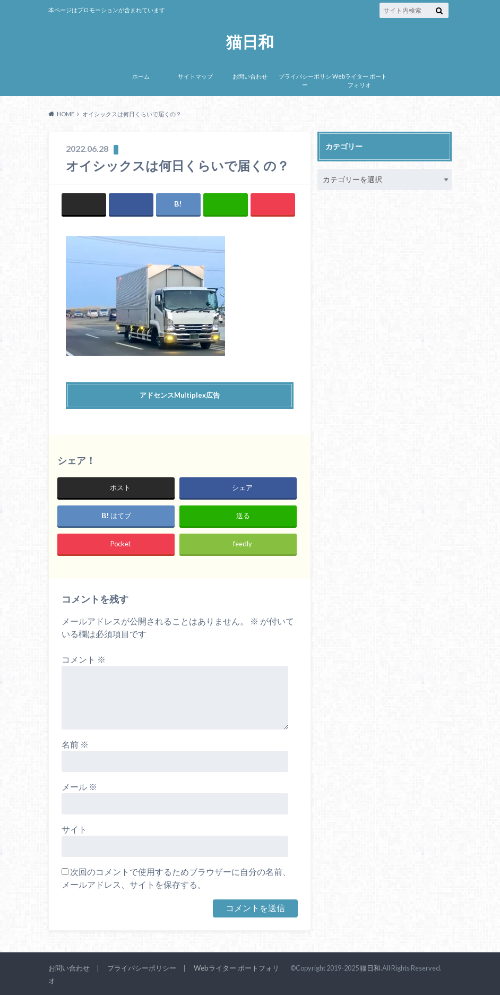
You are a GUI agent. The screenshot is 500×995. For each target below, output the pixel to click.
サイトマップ (195, 76)
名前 (75, 744)
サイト (74, 829)
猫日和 (250, 41)
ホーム (141, 76)
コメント (84, 659)
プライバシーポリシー (305, 81)
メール (79, 787)
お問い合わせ (250, 76)
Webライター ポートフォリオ (359, 81)
